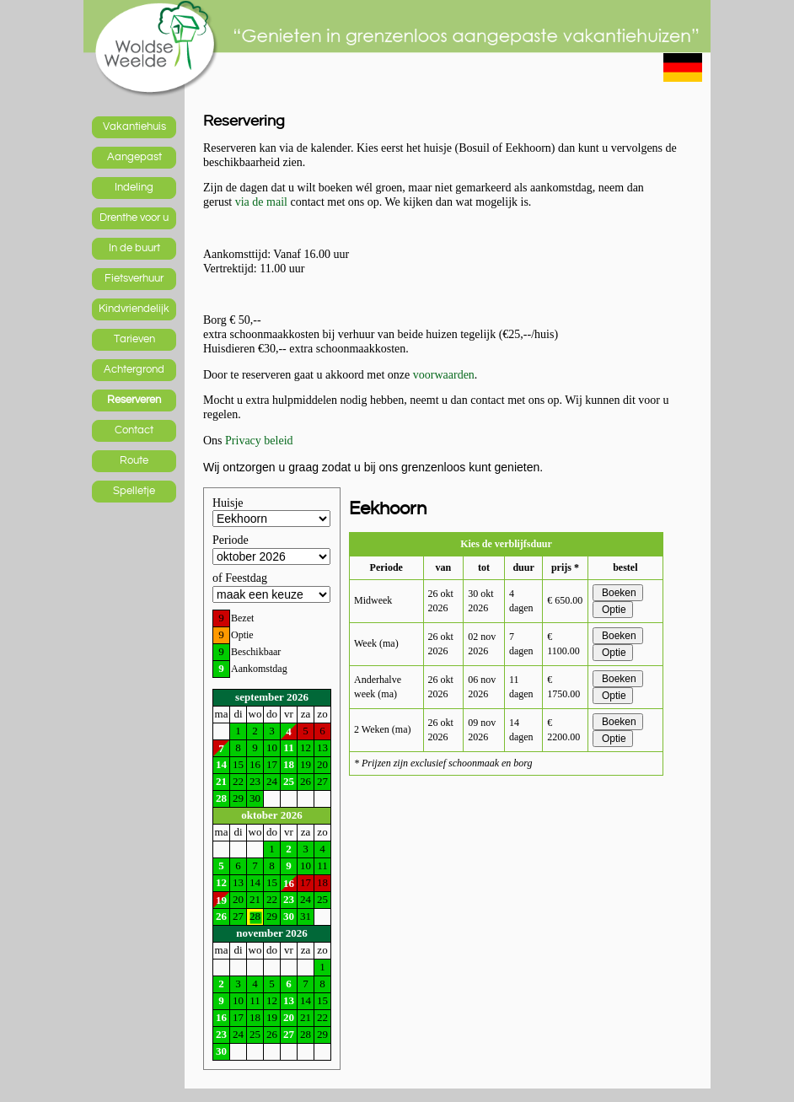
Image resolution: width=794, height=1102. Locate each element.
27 (288, 1034)
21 (221, 781)
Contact (134, 430)
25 (288, 781)
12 (221, 882)
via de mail (261, 202)
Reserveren (134, 400)
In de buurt (134, 248)
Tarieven (134, 339)
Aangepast (134, 157)
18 (288, 764)
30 (288, 916)
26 (221, 916)
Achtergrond (134, 369)
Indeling (134, 187)
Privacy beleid (258, 440)
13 (288, 1000)
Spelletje (134, 491)
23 (288, 899)
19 (221, 900)
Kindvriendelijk (134, 308)
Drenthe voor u (134, 217)
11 (288, 747)
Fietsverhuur (134, 278)
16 (288, 883)
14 (221, 764)
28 (221, 798)
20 (288, 1017)
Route (134, 460)
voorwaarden (444, 374)
